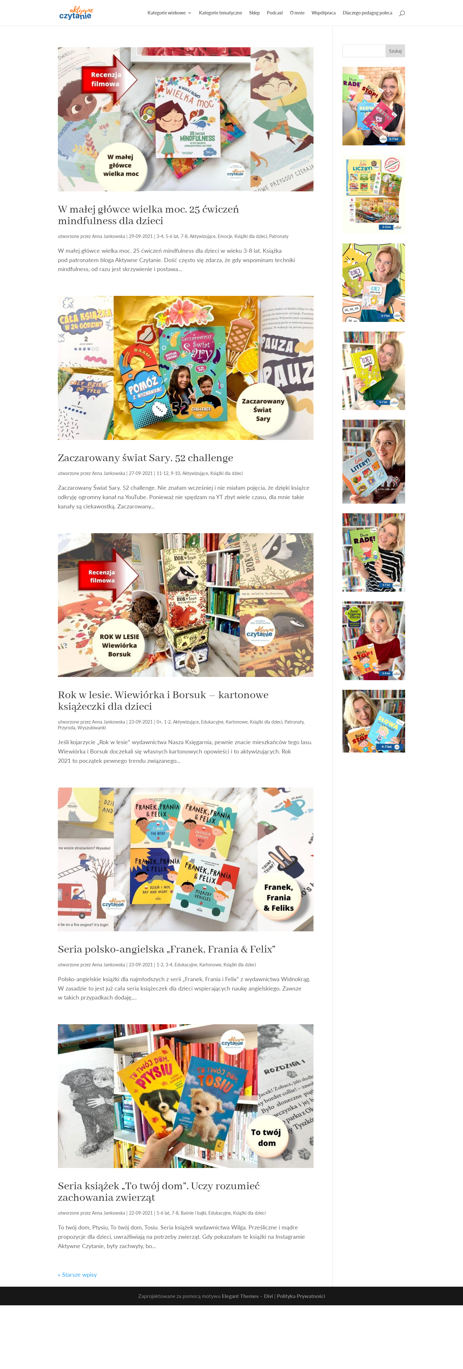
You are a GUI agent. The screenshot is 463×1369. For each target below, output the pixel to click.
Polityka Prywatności (301, 1296)
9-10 (175, 473)
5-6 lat (172, 236)
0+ (159, 722)
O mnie (297, 13)
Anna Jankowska (108, 236)
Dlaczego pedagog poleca (367, 13)
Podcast (275, 13)
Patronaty (278, 236)
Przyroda (66, 727)
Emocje (225, 236)
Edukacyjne (212, 722)
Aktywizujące (202, 236)
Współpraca (324, 13)
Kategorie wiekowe (167, 13)
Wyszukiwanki (91, 727)
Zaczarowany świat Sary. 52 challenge (145, 458)
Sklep (254, 13)
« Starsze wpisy (77, 1274)
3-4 (160, 236)
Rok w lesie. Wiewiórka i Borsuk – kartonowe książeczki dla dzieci (163, 701)
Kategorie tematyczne (220, 13)
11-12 (162, 473)
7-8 (184, 236)
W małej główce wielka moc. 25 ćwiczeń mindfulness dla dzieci (148, 215)
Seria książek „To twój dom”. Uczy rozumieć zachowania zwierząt (158, 1192)
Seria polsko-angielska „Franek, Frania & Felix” (167, 949)
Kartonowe (237, 722)
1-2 (167, 722)
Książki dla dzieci (250, 236)
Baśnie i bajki (193, 1213)
